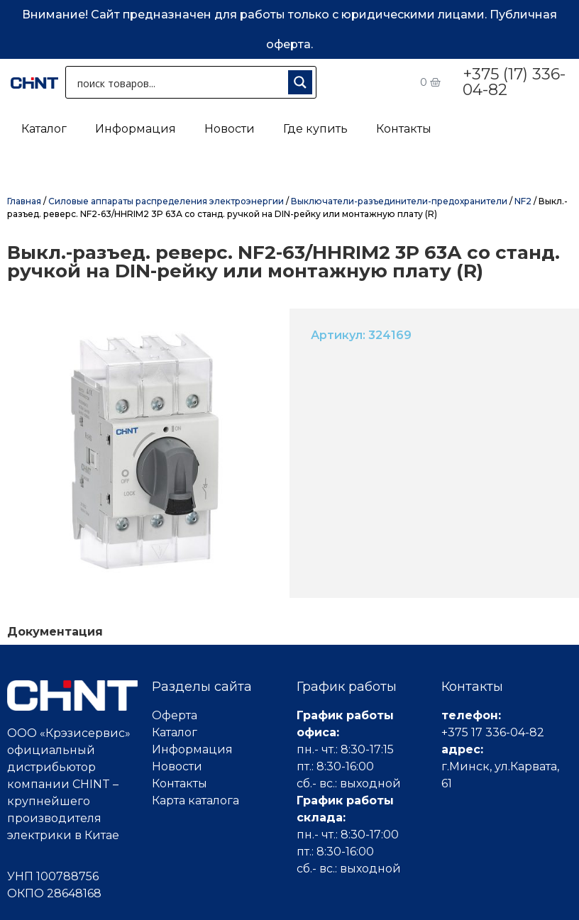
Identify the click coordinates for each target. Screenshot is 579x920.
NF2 (522, 201)
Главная (24, 201)
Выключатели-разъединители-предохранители (399, 201)
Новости (229, 128)
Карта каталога (195, 800)
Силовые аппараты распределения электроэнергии (166, 201)
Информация (135, 128)
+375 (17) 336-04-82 (514, 82)
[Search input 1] (179, 82)
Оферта (174, 715)
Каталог (44, 128)
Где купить (315, 128)
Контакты (403, 128)
